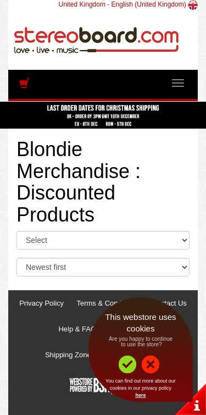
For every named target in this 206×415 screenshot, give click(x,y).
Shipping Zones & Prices (84, 355)
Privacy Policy (41, 303)
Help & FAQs (78, 329)
